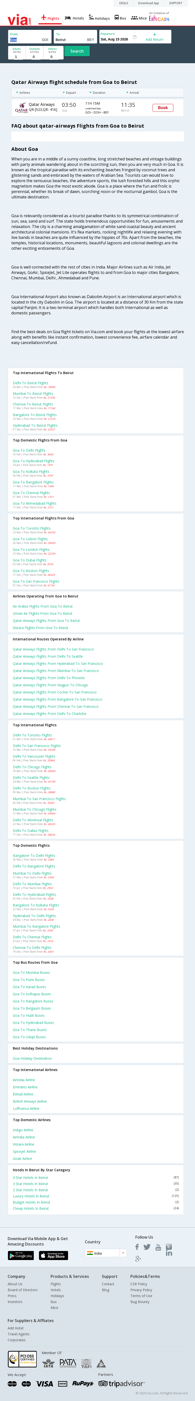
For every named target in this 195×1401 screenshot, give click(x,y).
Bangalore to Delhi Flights (34, 855)
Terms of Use (141, 1295)
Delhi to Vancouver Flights (34, 756)
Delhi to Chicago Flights (32, 767)
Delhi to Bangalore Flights (34, 866)
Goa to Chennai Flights (31, 492)
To (58, 34)
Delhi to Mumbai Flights (32, 884)
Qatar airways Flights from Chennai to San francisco (56, 706)
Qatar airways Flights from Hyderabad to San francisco (58, 663)
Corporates (17, 1340)
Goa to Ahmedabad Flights (34, 503)
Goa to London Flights (31, 549)
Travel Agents (19, 1334)
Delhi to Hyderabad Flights (34, 894)
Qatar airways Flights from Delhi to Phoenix (49, 677)
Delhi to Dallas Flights (31, 830)
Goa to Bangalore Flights (33, 482)
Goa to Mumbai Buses (31, 972)
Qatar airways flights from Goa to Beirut (46, 620)
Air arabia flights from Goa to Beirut (43, 606)
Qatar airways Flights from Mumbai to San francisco (56, 670)
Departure (108, 34)
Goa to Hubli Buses (29, 1015)
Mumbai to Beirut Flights (33, 393)
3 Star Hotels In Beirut (96, 1183)
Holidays (57, 1295)
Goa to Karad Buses (29, 986)
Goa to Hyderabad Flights (33, 461)
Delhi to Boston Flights (32, 788)
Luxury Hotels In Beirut (96, 1196)
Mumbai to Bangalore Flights (36, 926)
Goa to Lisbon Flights (30, 539)
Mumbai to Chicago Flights (34, 809)
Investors (15, 1301)
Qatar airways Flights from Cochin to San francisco (55, 692)
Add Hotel (15, 1328)
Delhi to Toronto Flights (32, 735)
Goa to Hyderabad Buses (33, 1022)
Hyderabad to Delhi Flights (34, 915)
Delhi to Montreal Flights (33, 820)
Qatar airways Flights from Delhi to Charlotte (50, 713)
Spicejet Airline (24, 1151)
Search (77, 51)
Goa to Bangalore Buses (33, 1001)
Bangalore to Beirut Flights (35, 414)
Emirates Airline (25, 1087)
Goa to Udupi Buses (29, 1037)
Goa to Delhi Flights (29, 450)
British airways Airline (30, 1101)
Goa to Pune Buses (29, 979)
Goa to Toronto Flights (32, 528)
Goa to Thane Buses (30, 1029)
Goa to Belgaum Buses (32, 1008)
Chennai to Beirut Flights (33, 404)
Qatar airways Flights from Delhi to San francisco (53, 649)
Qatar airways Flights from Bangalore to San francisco (57, 699)
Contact (108, 1284)
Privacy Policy (141, 1289)
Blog (105, 1289)
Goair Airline (22, 1158)
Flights (56, 1284)
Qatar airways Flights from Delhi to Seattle (48, 656)
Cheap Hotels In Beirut (96, 1208)
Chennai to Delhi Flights (32, 947)
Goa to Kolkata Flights (31, 471)
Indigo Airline (23, 1130)
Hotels (56, 1289)
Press (12, 1295)
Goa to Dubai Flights (30, 560)
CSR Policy (138, 1284)
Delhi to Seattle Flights (31, 777)
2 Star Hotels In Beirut (96, 1190)
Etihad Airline (23, 1094)
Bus (54, 1301)
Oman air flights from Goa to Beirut (42, 613)
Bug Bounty (139, 1301)
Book (163, 108)
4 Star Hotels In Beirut (96, 1177)
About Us (15, 1284)
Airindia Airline (24, 1079)
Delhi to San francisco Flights (37, 745)
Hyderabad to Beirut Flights (35, 425)
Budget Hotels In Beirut (96, 1202)
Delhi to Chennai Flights (32, 937)
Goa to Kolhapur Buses (32, 994)
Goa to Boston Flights (31, 570)
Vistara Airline (23, 1144)
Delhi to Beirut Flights (30, 383)
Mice (54, 1307)
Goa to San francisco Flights (36, 581)
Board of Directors (23, 1289)
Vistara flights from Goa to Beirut (40, 627)
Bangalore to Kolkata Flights (36, 905)
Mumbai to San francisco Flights (39, 798)
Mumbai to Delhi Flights (32, 873)
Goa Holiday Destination (32, 1058)
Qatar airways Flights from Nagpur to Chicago (50, 685)
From (14, 34)
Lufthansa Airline (26, 1108)
